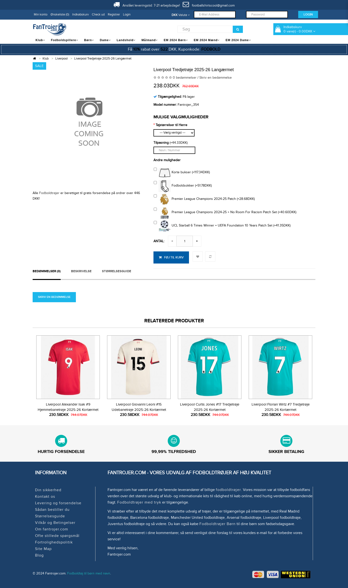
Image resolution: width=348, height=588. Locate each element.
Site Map (43, 548)
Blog (39, 555)
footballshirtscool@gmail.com (209, 5)
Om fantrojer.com (51, 529)
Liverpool (61, 58)
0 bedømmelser (184, 77)
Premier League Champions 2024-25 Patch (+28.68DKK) (204, 199)
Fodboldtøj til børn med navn (88, 573)
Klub (46, 58)
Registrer (114, 14)
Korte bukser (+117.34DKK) (182, 173)
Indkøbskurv (80, 14)
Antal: (158, 241)
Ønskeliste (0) (60, 14)
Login (126, 14)
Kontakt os (45, 496)
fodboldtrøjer (228, 489)
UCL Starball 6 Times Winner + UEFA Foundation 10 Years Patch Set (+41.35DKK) (222, 226)
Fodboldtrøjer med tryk (139, 502)
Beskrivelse (81, 271)
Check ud (98, 14)
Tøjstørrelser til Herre (171, 125)
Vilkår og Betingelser (55, 522)
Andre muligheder (167, 160)
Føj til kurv (171, 257)
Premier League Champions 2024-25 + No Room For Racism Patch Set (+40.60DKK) (225, 213)
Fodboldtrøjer (49, 193)
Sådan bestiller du (52, 509)
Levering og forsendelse (58, 503)
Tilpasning (161, 143)
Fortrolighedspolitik (54, 542)
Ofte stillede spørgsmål (57, 535)
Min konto (40, 14)
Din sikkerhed (48, 490)
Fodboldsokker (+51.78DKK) (183, 186)
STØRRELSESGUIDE (116, 271)
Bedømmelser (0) (47, 271)
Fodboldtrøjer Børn (217, 523)
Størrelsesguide (50, 516)
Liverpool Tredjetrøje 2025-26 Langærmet (102, 58)
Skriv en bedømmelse (215, 77)
